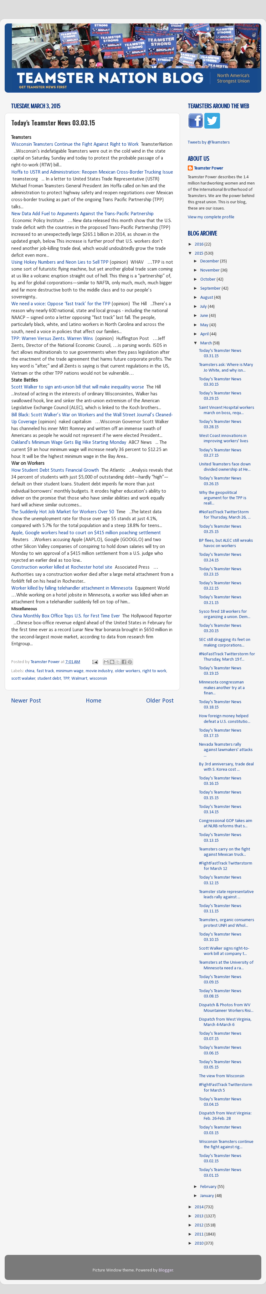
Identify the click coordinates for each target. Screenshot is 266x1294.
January (207, 1196)
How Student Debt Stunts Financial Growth (55, 470)
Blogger (166, 1270)
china (29, 671)
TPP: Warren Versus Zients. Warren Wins (52, 338)
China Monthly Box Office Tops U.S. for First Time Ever (65, 616)
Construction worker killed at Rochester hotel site (61, 567)
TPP (66, 678)
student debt (49, 678)
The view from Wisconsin (221, 1076)
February (208, 1187)
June (204, 315)
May (204, 325)
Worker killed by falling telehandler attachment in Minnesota (72, 588)
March (206, 343)
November (210, 270)
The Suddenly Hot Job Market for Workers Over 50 (62, 512)
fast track (45, 671)
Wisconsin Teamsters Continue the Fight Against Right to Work (75, 144)
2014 (199, 1207)
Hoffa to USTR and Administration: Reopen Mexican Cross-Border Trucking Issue (92, 172)
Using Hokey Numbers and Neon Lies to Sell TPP (60, 262)
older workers (127, 671)
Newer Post (26, 701)
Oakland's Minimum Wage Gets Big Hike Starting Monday (68, 442)
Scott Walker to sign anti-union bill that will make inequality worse (77, 387)
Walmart (79, 678)
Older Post (160, 701)
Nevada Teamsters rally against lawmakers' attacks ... (226, 750)
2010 (199, 1243)
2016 (199, 244)
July (204, 306)
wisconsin (98, 678)
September (211, 288)
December (210, 261)
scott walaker (23, 678)
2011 (199, 1234)
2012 (199, 1225)
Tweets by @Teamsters (209, 142)
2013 (199, 1216)
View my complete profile (211, 217)
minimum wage (70, 671)
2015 (199, 253)
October (208, 279)
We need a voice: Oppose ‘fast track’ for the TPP (60, 304)
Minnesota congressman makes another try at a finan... (222, 688)
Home (93, 701)
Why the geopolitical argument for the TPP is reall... (222, 498)
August (207, 297)
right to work (154, 671)
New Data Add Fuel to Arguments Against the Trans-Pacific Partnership (82, 213)
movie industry (99, 671)
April (205, 334)
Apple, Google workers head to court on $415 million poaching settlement (86, 532)
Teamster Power (208, 168)
